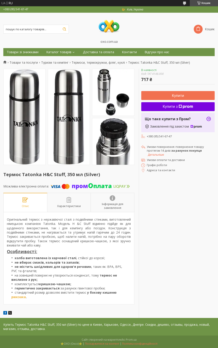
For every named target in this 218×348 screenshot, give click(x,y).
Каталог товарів (58, 52)
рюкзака (18, 297)
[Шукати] (64, 29)
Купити (178, 96)
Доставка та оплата (98, 52)
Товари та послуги (24, 63)
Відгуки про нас (157, 52)
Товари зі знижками (22, 52)
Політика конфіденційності (139, 344)
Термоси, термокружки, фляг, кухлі (98, 63)
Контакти (129, 52)
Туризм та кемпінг (55, 63)
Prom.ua (131, 340)
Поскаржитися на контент (102, 344)
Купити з (178, 106)
